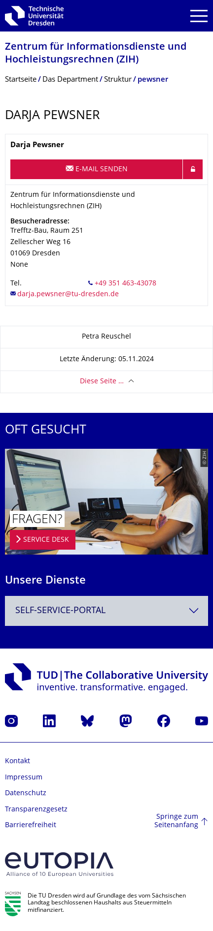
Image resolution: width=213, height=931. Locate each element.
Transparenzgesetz (36, 810)
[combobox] (106, 611)
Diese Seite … (102, 381)
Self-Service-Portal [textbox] (60, 611)
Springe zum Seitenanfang (176, 821)
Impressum (23, 778)
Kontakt (17, 761)
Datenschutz (25, 793)
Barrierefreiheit (30, 825)
